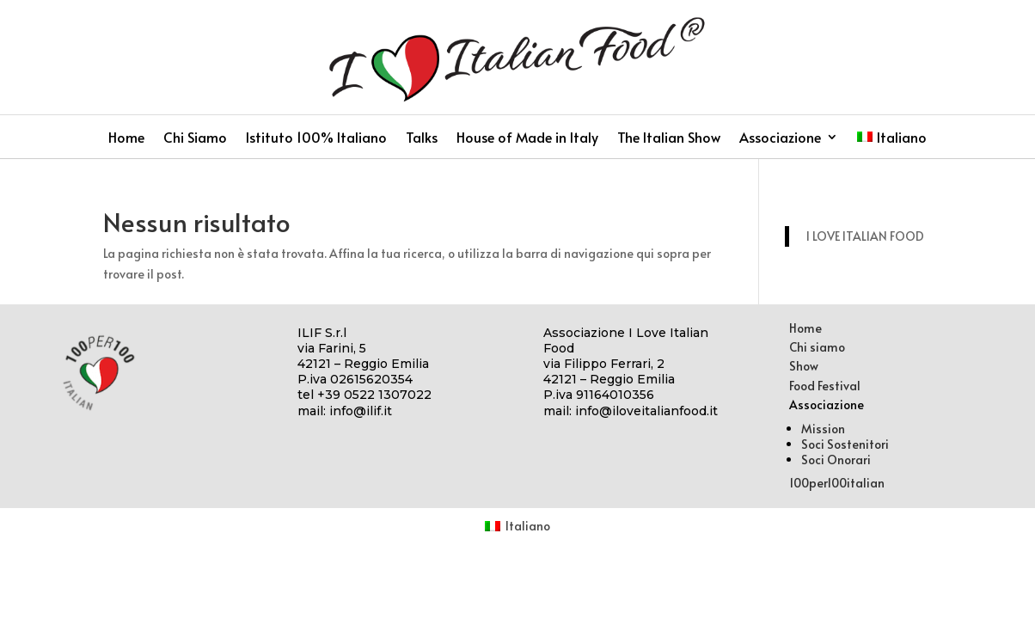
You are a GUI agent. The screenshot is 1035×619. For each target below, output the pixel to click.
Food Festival (824, 385)
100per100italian (837, 483)
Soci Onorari (836, 459)
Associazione (780, 138)
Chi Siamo (195, 138)
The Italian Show (668, 138)
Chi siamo (817, 347)
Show (803, 366)
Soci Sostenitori (845, 444)
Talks (422, 138)
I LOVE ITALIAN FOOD (865, 236)
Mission (823, 428)
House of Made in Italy (527, 138)
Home (126, 138)
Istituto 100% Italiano (316, 138)
